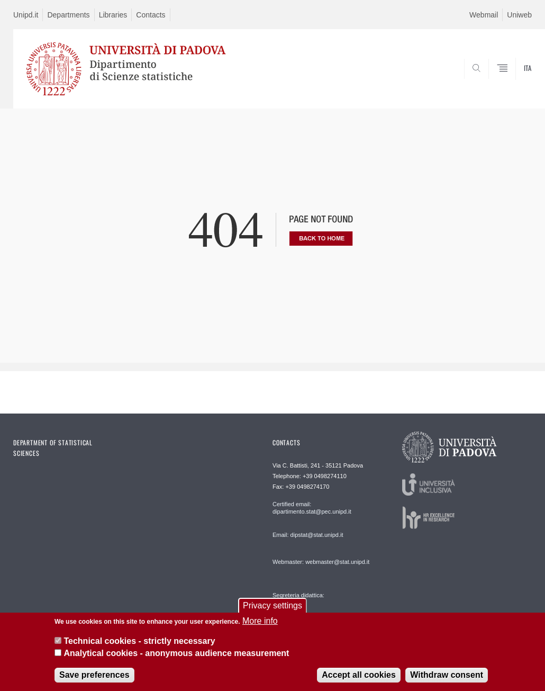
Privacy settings (272, 606)
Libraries (113, 15)
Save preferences (94, 675)
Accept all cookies (359, 675)
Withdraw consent (446, 675)
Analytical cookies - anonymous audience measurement (176, 654)
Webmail (483, 15)
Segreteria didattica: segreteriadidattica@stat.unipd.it (314, 605)
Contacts (150, 15)
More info (260, 621)
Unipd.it (25, 15)
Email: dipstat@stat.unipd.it (307, 535)
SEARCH (488, 83)
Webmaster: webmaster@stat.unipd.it (320, 562)
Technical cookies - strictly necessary (139, 642)
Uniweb (519, 15)
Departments (68, 15)
